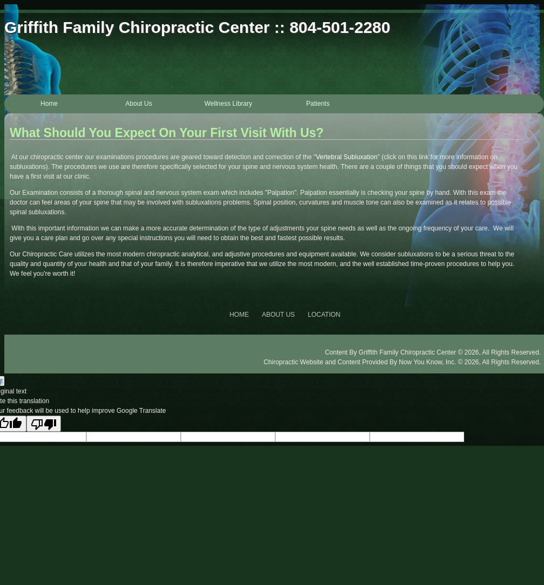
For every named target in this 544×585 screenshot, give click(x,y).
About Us (138, 103)
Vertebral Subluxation (346, 157)
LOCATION (324, 314)
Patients (317, 103)
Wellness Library (228, 103)
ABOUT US (278, 314)
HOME (239, 314)
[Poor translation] (43, 424)
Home (49, 103)
